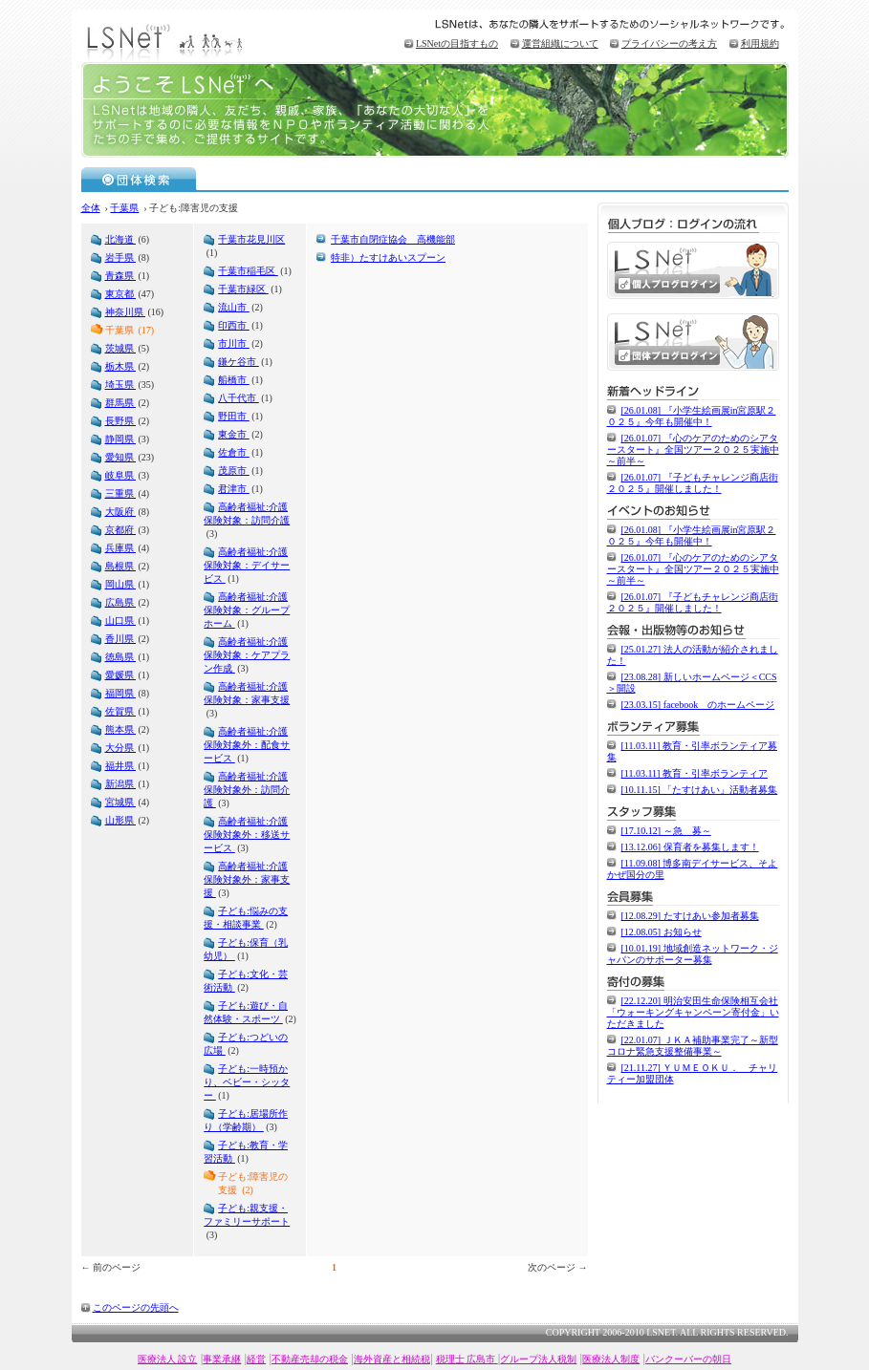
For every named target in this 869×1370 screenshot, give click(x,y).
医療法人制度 (611, 1359)
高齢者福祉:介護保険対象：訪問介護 (247, 513)
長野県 (121, 421)
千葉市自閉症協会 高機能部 (393, 239)
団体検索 (139, 178)
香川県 (121, 638)
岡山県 (121, 584)
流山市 (234, 307)
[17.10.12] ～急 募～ (666, 830)
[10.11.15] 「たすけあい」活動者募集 (699, 789)
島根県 (121, 566)
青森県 (121, 275)
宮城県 (121, 802)
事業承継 (222, 1359)
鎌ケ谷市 (238, 361)
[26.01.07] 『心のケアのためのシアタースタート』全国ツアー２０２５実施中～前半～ (693, 449)
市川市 (234, 343)
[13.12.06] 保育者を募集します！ (690, 847)
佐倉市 (234, 452)
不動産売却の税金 (310, 1359)
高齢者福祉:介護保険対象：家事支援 (247, 693)
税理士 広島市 (467, 1359)
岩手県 (121, 257)
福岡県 (121, 693)
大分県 (121, 747)
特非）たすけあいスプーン (388, 257)
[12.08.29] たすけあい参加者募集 (690, 915)
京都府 (121, 529)
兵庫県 (121, 548)
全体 (90, 208)
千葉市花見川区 (251, 239)
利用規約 (760, 43)
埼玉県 (121, 384)
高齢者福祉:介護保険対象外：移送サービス (247, 834)
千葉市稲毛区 (248, 271)
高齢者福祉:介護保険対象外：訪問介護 (247, 789)
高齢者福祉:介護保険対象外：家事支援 (247, 879)
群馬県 (121, 402)
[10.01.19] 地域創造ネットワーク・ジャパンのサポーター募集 (692, 954)
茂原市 (234, 470)
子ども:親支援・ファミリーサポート (247, 1215)
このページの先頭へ (136, 1307)
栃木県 (121, 366)
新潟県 (121, 784)
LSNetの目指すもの (457, 43)
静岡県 (121, 439)
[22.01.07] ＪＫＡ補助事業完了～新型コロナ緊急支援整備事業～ (692, 1046)
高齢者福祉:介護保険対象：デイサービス (247, 565)
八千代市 (238, 398)
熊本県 (121, 729)
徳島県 (121, 657)
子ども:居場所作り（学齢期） (246, 1120)
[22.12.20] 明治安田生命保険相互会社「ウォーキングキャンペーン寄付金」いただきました (693, 1012)
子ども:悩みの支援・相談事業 (246, 918)
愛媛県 (121, 675)
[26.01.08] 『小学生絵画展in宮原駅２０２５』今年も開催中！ (691, 416)
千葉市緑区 (243, 289)
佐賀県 (121, 711)
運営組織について (560, 43)
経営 (256, 1359)
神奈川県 (125, 312)
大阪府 (121, 511)
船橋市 (234, 380)
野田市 (234, 416)
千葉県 (124, 208)
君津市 (234, 488)
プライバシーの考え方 (669, 43)
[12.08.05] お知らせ (661, 932)
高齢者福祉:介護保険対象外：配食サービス (247, 744)
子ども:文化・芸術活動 (246, 981)
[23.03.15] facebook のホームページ (698, 704)
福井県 (121, 765)
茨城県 (121, 348)
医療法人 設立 (168, 1359)
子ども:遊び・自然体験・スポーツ (246, 1012)
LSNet (167, 40)
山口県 (121, 620)
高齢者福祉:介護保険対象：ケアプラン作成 (247, 655)
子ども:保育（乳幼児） (246, 949)
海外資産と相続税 (392, 1359)
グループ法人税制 (538, 1359)
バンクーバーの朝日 (688, 1359)
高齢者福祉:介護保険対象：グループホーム (247, 610)
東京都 (121, 294)
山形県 (121, 820)
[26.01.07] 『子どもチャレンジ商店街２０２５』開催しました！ (692, 483)
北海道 (121, 239)
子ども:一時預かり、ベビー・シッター (247, 1082)
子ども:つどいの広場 (246, 1044)
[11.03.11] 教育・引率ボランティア (694, 773)
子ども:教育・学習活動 (246, 1152)
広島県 (121, 602)
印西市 (234, 325)
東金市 (234, 434)
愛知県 (121, 457)
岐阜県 (121, 475)
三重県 (121, 493)
